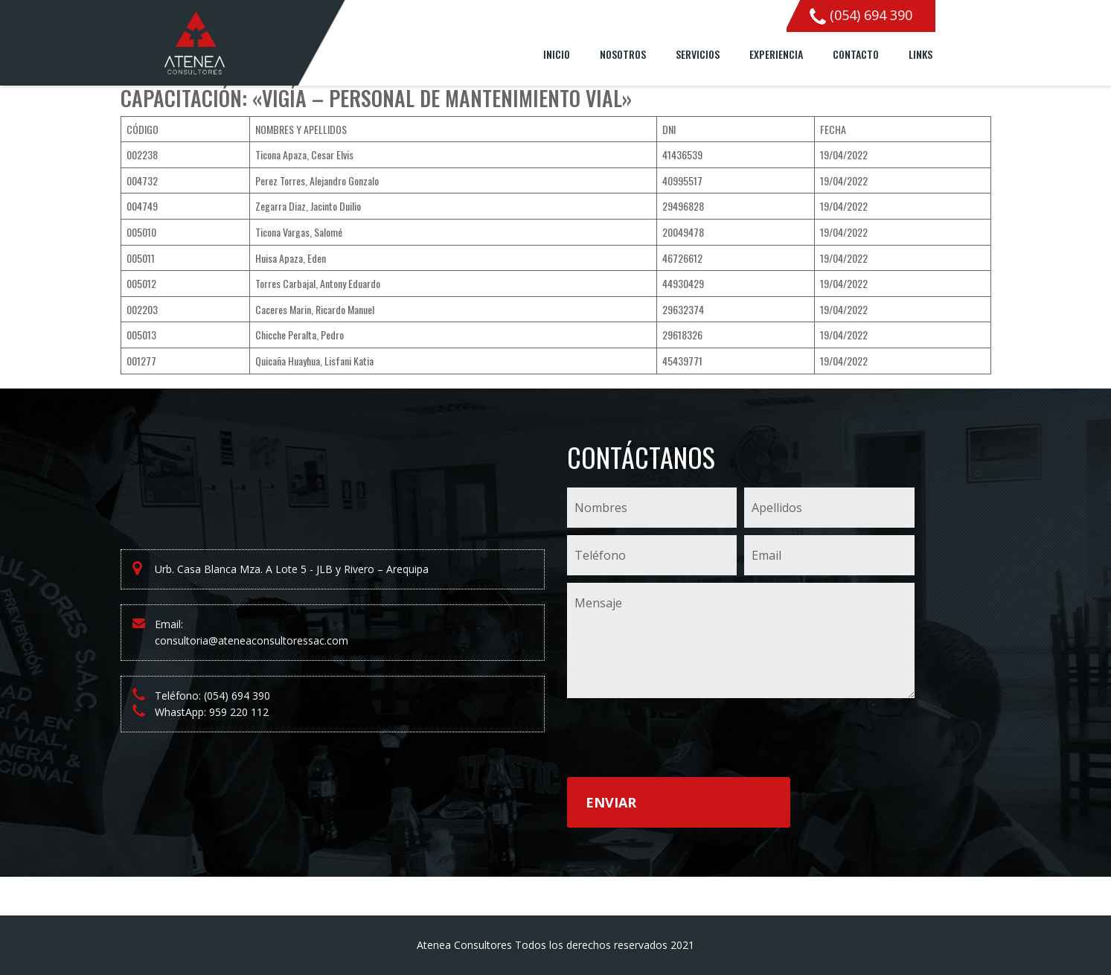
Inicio (556, 54)
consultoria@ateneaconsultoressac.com (251, 640)
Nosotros (623, 54)
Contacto (856, 54)
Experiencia (776, 54)
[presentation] (680, 741)
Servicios (698, 54)
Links (920, 54)
